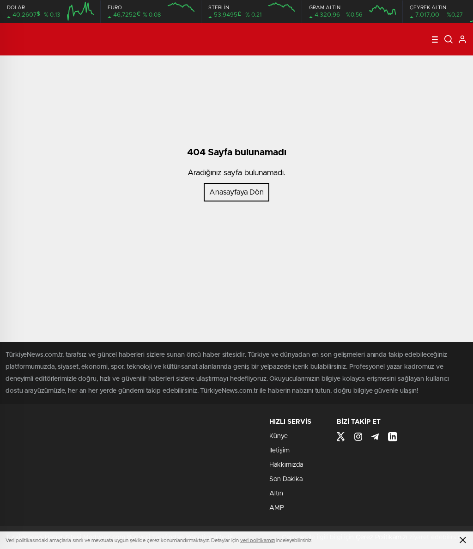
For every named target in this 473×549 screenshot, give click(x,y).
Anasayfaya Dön (236, 192)
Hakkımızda (286, 465)
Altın (276, 493)
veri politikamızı (257, 540)
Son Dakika (286, 479)
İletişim (279, 450)
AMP (276, 508)
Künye (278, 436)
